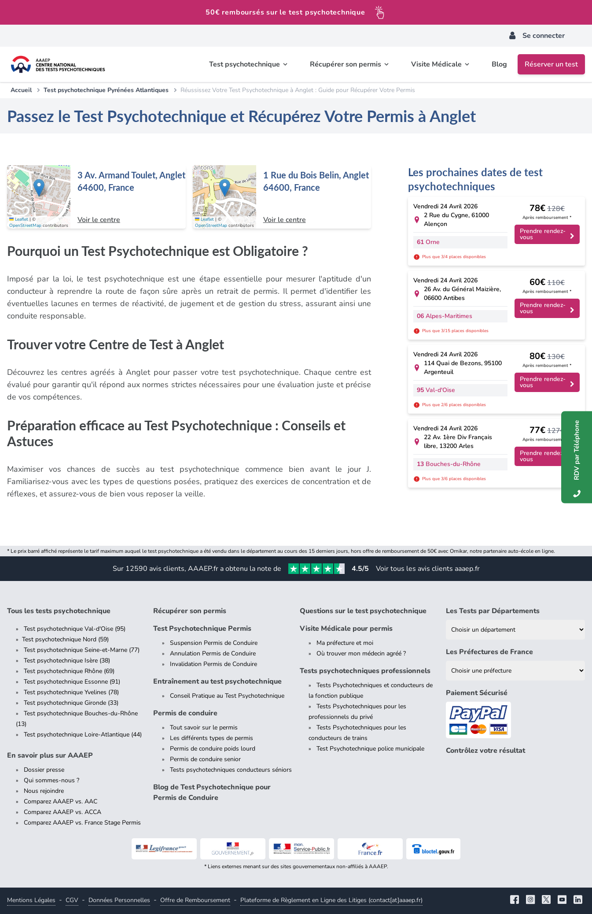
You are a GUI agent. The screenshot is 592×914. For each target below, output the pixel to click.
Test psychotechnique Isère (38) (67, 660)
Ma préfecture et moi (344, 643)
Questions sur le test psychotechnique (363, 611)
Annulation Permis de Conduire (213, 653)
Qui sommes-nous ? (51, 780)
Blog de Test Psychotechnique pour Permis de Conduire (212, 792)
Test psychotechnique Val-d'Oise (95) (74, 629)
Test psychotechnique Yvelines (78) (71, 692)
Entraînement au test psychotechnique (217, 681)
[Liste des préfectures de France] (515, 671)
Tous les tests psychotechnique (58, 611)
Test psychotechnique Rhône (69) (69, 671)
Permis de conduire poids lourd (212, 748)
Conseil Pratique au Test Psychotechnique (227, 696)
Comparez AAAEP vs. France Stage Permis (82, 822)
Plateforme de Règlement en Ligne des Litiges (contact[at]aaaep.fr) (331, 900)
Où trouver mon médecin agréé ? (361, 653)
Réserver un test (551, 64)
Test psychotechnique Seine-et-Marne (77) (82, 650)
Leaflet (18, 219)
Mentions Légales (31, 900)
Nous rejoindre (44, 791)
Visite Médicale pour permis (346, 628)
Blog (499, 64)
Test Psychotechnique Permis (202, 628)
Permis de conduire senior (205, 759)
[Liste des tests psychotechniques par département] (515, 630)
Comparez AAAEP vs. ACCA (62, 812)
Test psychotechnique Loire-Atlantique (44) (83, 734)
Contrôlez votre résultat (485, 750)
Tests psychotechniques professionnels (365, 671)
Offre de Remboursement (195, 900)
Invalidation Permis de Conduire (213, 664)
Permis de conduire (185, 713)
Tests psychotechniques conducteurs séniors (231, 770)
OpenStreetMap (25, 225)
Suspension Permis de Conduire (213, 643)
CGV (72, 900)
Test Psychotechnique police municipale (370, 748)
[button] (38, 188)
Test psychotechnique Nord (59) (65, 639)
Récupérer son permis (189, 611)
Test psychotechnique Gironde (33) (71, 703)
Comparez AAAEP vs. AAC (60, 801)
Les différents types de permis (211, 738)
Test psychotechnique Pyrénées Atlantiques (106, 90)
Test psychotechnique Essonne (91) (72, 681)
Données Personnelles (119, 900)
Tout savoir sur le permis (204, 727)
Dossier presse (44, 770)
